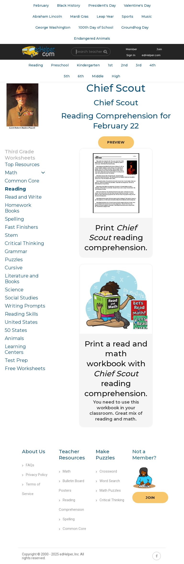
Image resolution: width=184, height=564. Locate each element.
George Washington (52, 27)
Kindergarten (88, 65)
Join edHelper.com (152, 52)
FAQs (28, 465)
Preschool (60, 65)
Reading (35, 65)
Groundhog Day (135, 27)
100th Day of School (95, 27)
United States (21, 322)
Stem (11, 235)
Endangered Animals (92, 38)
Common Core (22, 181)
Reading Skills (21, 314)
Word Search (108, 481)
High (116, 76)
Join (150, 497)
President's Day (102, 5)
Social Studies (21, 298)
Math (11, 173)
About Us (33, 451)
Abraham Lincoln (47, 16)
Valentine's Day (137, 5)
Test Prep (16, 360)
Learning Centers (15, 349)
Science (14, 290)
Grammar (16, 251)
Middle (98, 76)
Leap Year (105, 16)
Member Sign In (131, 52)
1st (110, 65)
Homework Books (18, 208)
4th (153, 65)
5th (67, 76)
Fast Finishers (21, 227)
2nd (124, 65)
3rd (138, 65)
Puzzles (14, 259)
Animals (14, 338)
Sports (127, 16)
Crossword (106, 471)
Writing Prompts (25, 306)
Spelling (14, 219)
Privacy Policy (34, 475)
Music (146, 16)
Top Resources (22, 164)
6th (81, 76)
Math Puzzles (108, 490)
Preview (115, 142)
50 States (16, 330)
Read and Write (23, 197)
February (41, 5)
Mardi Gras (79, 16)
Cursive (13, 268)
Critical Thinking (24, 243)
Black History (68, 5)
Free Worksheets (25, 368)
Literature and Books (22, 278)
